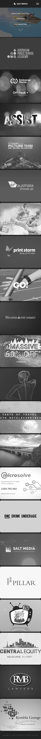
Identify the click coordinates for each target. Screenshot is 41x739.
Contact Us (20, 19)
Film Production (20, 24)
